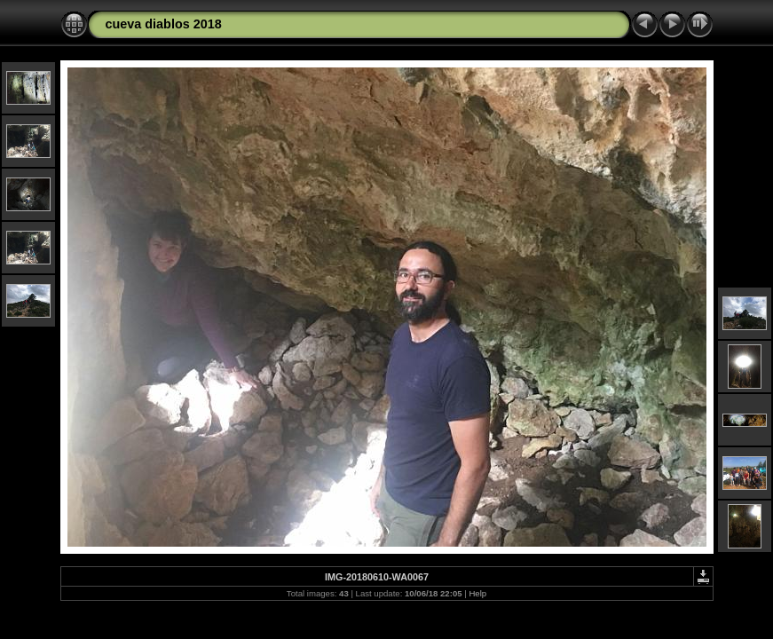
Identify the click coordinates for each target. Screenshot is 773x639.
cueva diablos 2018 (164, 24)
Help (477, 593)
